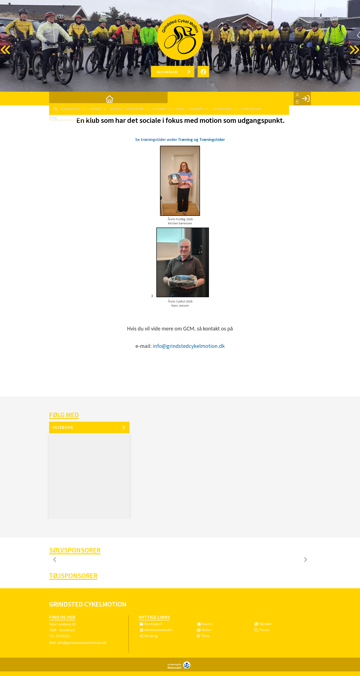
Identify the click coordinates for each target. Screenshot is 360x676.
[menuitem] (56, 98)
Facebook (63, 427)
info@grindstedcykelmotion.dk (189, 345)
